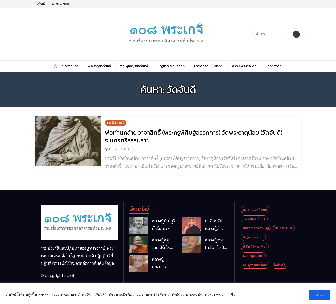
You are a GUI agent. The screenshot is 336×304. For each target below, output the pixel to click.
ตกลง (319, 294)
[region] (168, 293)
